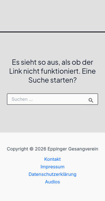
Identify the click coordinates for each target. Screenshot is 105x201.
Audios (52, 182)
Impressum (53, 166)
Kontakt (52, 159)
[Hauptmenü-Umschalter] (98, 15)
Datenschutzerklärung (52, 174)
